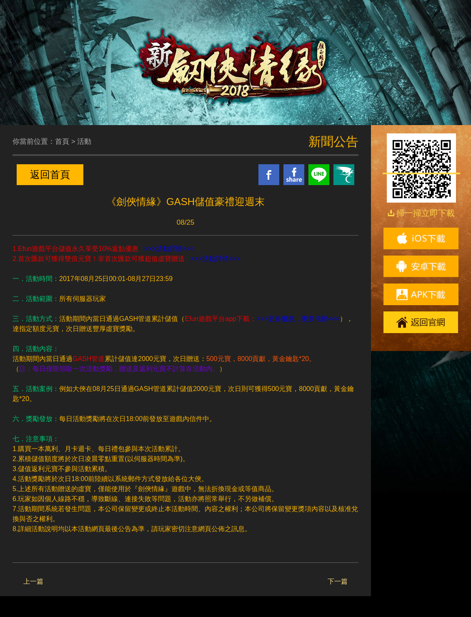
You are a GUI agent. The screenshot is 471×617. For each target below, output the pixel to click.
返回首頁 (50, 174)
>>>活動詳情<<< (169, 248)
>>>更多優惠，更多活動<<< (298, 318)
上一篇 (33, 581)
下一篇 (338, 581)
